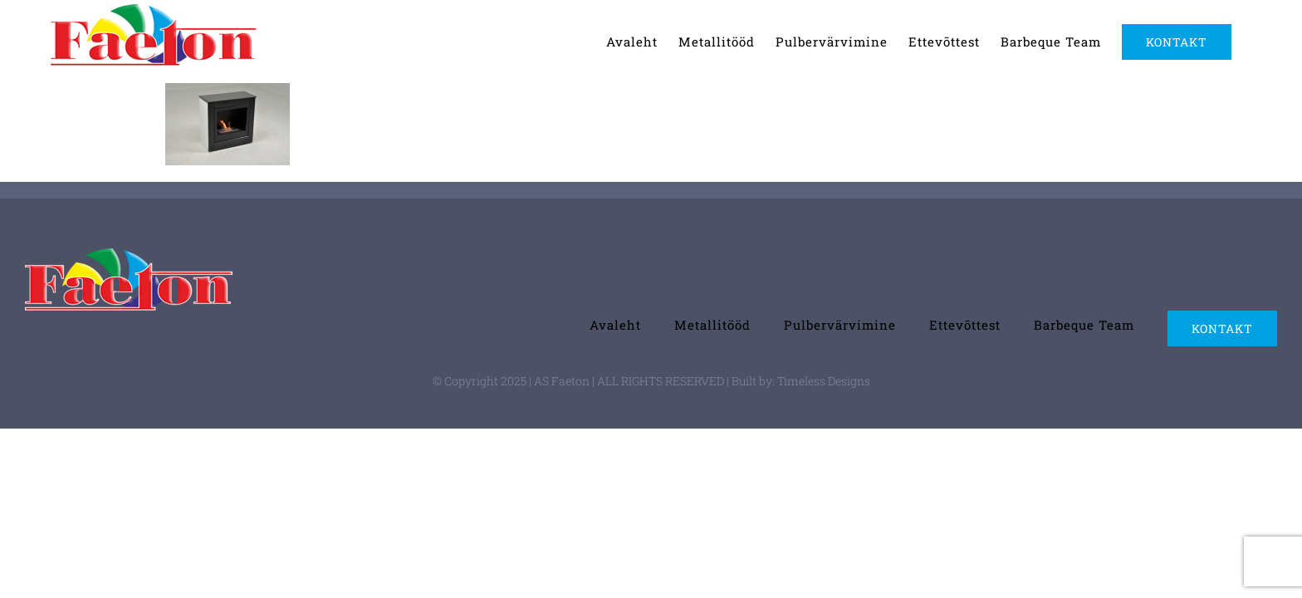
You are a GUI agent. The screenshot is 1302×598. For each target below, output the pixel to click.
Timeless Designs (823, 381)
